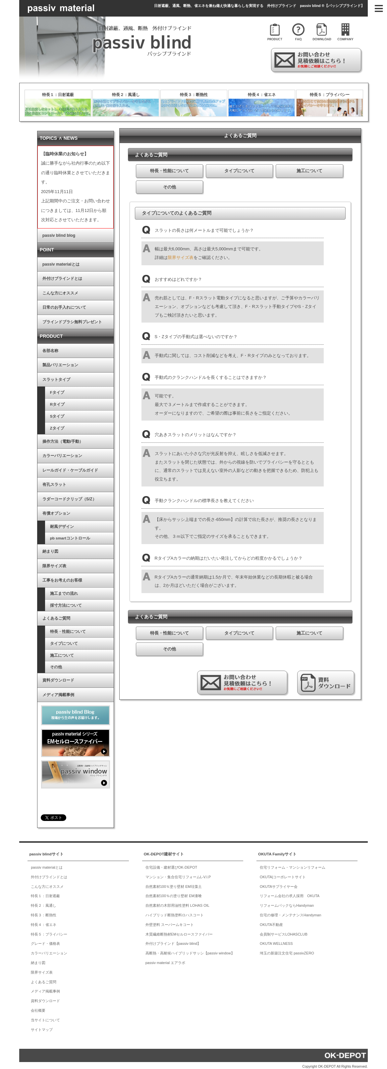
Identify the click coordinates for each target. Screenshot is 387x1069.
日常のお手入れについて (53, 304)
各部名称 (39, 348)
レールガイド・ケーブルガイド (59, 467)
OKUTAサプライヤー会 (279, 884)
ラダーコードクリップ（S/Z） (58, 496)
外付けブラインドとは (51, 276)
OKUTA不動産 (271, 922)
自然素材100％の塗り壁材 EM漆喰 (173, 893)
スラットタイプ (45, 377)
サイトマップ (42, 1027)
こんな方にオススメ (49, 290)
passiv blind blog (47, 232)
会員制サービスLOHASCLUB (283, 931)
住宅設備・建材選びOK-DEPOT (171, 865)
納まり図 (39, 548)
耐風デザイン (51, 524)
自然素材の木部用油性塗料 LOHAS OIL (177, 903)
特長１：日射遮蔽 (58, 94)
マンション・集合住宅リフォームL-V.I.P (178, 874)
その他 (45, 664)
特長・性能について (57, 629)
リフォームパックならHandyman (287, 903)
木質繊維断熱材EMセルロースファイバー (179, 931)
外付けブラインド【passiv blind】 (173, 941)
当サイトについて (45, 1017)
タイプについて (53, 640)
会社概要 (38, 1008)
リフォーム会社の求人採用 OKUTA (289, 893)
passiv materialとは (49, 261)
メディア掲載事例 (47, 691)
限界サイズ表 (181, 257)
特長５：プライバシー (330, 94)
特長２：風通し (126, 94)
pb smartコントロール (59, 535)
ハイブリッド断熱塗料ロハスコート (174, 912)
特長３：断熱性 (194, 94)
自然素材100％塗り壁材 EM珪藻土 (173, 884)
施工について (51, 652)
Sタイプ (46, 414)
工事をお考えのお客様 (51, 577)
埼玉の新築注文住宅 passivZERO (287, 950)
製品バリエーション (49, 362)
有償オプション (45, 510)
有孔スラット (43, 482)
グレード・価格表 (45, 941)
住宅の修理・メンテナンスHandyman (290, 912)
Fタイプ (46, 390)
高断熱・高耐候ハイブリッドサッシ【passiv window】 (190, 950)
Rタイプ (46, 402)
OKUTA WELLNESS (276, 941)
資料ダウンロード (47, 677)
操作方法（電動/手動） (51, 438)
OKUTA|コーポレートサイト (283, 874)
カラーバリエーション (51, 453)
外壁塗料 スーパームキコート (169, 922)
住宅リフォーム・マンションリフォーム (292, 865)
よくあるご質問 (45, 615)
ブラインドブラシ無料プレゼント (61, 319)
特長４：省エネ (262, 94)
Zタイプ (46, 425)
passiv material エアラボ (165, 960)
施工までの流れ (53, 590)
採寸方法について (55, 602)
